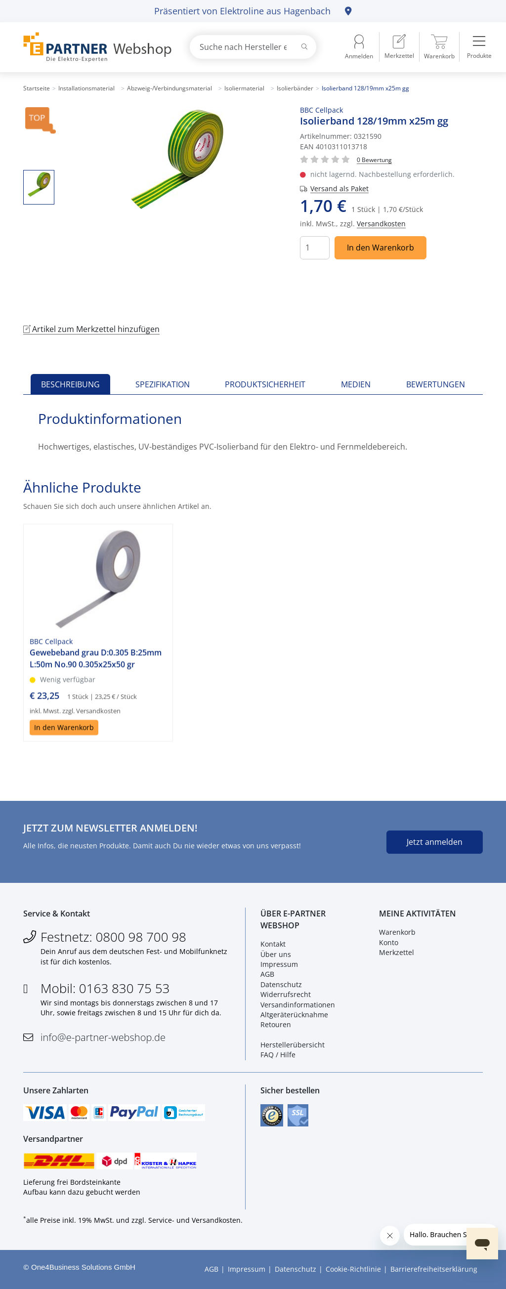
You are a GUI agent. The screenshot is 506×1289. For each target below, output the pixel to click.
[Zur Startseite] (95, 47)
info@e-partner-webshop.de (103, 1037)
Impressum (279, 964)
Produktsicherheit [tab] (265, 384)
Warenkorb (397, 932)
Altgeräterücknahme (294, 1014)
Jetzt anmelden (435, 841)
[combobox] (253, 47)
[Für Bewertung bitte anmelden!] (374, 159)
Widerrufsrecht (285, 994)
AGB (267, 974)
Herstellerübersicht (292, 1044)
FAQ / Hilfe (277, 1054)
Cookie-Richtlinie (353, 1269)
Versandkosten (381, 223)
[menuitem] (399, 47)
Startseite (36, 88)
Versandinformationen (297, 1004)
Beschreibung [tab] (70, 384)
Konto (388, 942)
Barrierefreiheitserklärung (433, 1269)
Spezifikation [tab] (162, 384)
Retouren (275, 1024)
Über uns (275, 954)
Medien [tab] (356, 384)
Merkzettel (396, 952)
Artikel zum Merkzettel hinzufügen (91, 329)
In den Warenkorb (380, 247)
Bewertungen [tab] (435, 384)
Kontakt (273, 944)
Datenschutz (281, 984)
